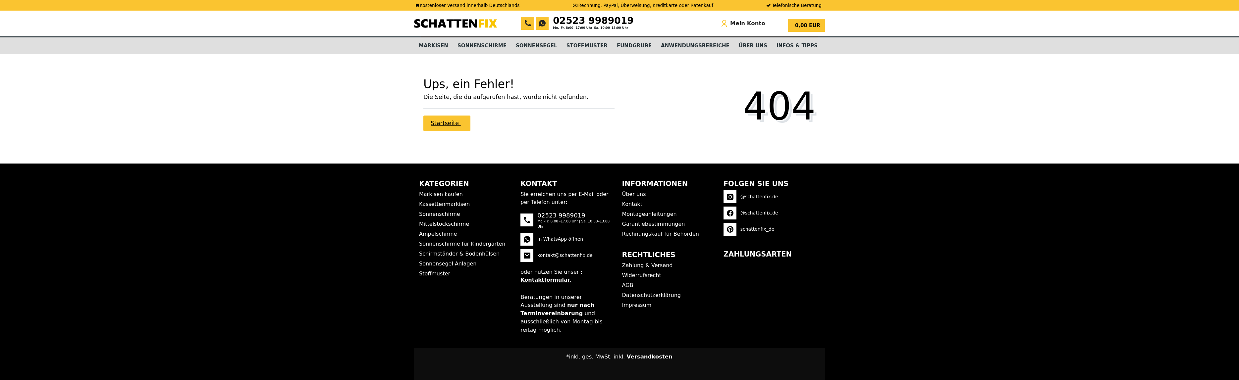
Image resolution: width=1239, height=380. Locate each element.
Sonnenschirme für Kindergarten (462, 244)
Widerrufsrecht (641, 275)
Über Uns (753, 46)
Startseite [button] (446, 123)
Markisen (433, 46)
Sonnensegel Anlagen (447, 264)
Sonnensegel (536, 46)
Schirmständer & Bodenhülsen (459, 254)
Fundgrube (634, 46)
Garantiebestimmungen (653, 224)
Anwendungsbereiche (695, 46)
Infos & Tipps (797, 46)
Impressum (637, 305)
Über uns (634, 194)
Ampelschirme (438, 234)
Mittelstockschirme (444, 224)
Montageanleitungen (649, 214)
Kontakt (632, 204)
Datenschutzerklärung (651, 295)
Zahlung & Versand (647, 265)
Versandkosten (650, 357)
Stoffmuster (587, 46)
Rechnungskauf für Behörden (660, 234)
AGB (627, 285)
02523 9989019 (593, 20)
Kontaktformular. (545, 280)
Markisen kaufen (441, 194)
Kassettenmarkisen (444, 204)
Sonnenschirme (482, 46)
